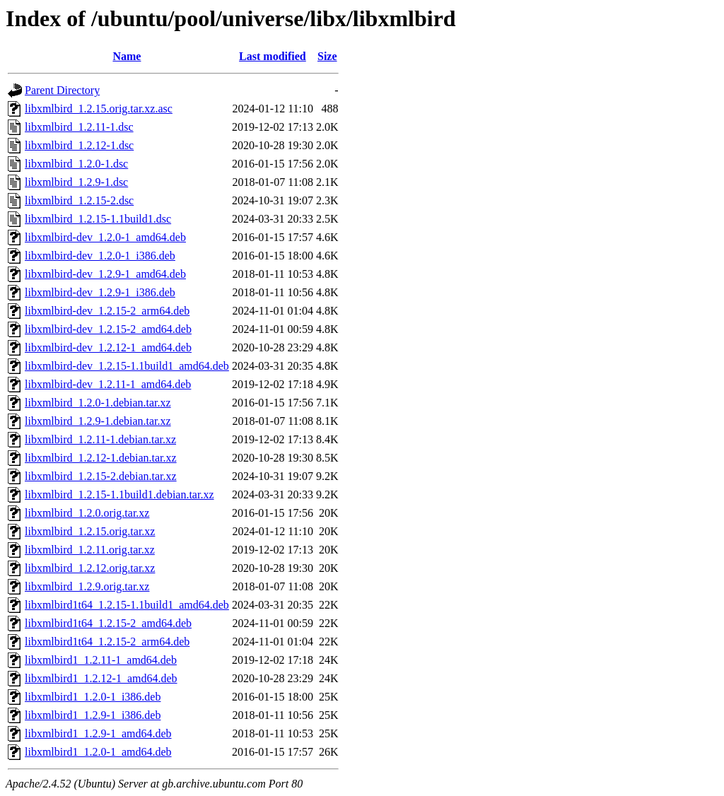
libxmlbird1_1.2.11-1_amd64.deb (101, 660)
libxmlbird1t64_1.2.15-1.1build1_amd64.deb (127, 605)
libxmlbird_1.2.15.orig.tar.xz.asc (99, 109)
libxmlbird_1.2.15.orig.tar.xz (90, 531)
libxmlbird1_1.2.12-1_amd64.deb (101, 678)
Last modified (272, 56)
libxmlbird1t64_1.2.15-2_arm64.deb (107, 642)
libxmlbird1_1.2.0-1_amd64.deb (98, 752)
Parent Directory (62, 90)
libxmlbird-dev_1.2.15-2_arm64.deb (107, 311)
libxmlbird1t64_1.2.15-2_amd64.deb (108, 623)
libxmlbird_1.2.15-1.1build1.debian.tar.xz (119, 494)
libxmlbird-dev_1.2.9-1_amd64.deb (105, 274)
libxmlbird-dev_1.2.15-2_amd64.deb (108, 329)
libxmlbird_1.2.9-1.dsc (76, 182)
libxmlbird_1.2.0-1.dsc (76, 164)
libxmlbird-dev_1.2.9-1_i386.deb (100, 292)
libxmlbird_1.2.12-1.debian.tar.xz (101, 458)
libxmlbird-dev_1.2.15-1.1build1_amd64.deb (127, 366)
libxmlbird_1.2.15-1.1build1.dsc (98, 219)
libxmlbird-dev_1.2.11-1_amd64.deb (108, 384)
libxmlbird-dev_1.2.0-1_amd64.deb (105, 237)
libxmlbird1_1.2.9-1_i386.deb (92, 715)
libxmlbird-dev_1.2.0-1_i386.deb (100, 256)
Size (327, 56)
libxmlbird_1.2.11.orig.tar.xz (90, 550)
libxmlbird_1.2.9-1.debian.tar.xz (98, 421)
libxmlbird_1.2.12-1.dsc (79, 145)
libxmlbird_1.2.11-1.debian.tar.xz (100, 439)
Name (126, 56)
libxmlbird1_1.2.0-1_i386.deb (92, 697)
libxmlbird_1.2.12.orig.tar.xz (90, 568)
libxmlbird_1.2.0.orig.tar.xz (87, 513)
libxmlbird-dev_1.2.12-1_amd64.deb (108, 347)
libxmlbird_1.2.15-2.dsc (79, 200)
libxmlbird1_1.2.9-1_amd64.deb (98, 733)
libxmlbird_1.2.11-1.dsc (79, 127)
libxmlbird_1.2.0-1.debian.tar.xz (98, 403)
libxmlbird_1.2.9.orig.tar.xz (87, 586)
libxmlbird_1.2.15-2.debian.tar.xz (101, 476)
